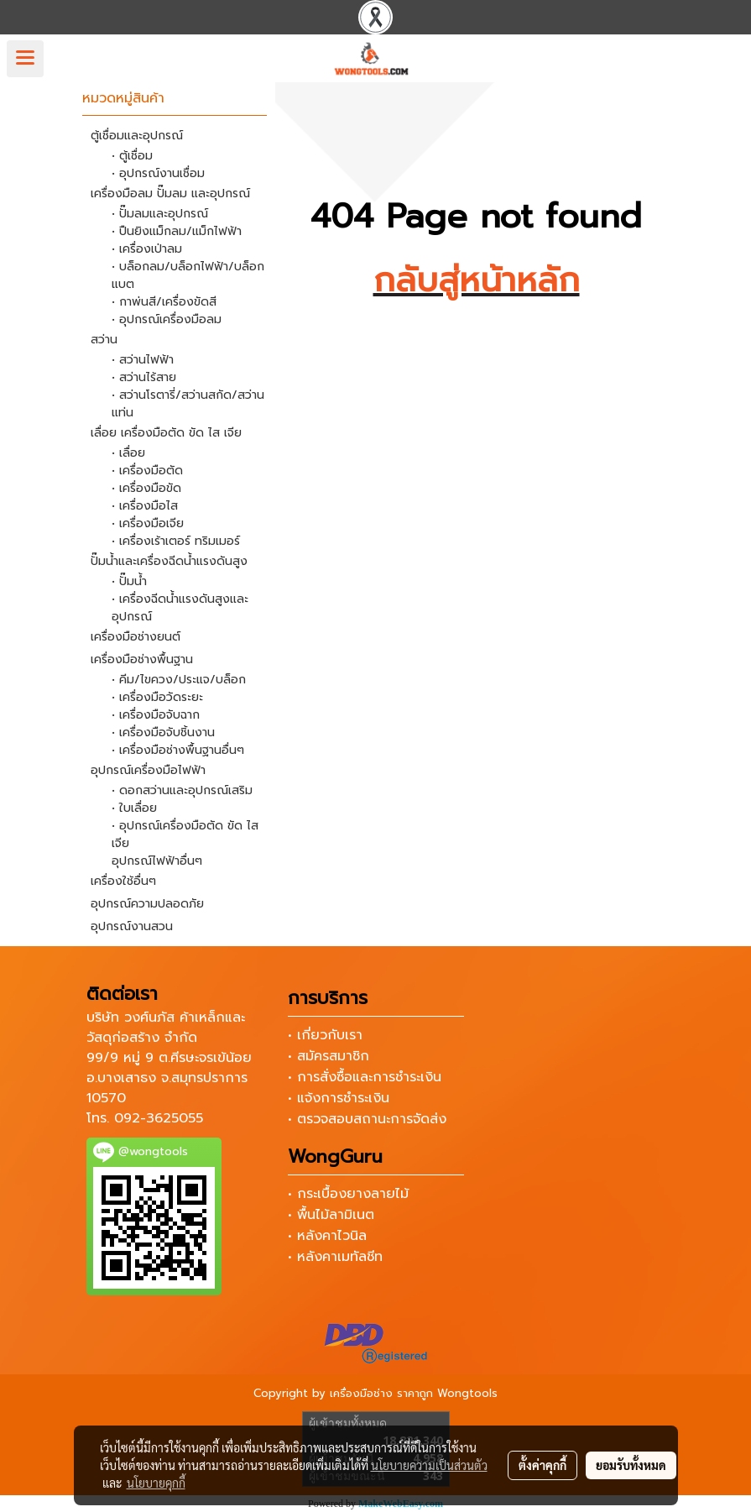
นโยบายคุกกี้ (156, 1482)
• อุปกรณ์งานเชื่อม (158, 173)
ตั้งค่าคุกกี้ (542, 1465)
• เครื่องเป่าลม (147, 249)
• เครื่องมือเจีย (148, 523)
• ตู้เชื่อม (132, 156)
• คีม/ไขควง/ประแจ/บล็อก (179, 679)
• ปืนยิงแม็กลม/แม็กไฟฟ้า (177, 231)
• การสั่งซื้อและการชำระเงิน (364, 1077)
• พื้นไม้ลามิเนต (331, 1215)
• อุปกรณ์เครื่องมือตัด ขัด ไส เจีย (185, 834)
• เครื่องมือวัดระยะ (157, 697)
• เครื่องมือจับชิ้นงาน (163, 732)
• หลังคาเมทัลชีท (335, 1257)
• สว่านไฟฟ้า (143, 360)
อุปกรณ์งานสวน (132, 926)
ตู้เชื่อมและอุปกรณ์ (137, 135)
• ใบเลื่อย (134, 808)
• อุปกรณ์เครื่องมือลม (167, 319)
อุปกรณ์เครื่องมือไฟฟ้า (148, 770)
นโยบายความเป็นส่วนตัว (429, 1465)
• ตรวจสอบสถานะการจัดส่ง (367, 1119)
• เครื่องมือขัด (146, 488)
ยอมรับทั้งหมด (631, 1465)
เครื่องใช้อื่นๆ (123, 881)
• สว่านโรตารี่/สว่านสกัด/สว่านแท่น (188, 403)
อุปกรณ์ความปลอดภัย (147, 904)
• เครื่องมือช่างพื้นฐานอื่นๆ (178, 750)
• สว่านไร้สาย (144, 377)
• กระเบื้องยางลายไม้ (348, 1194)
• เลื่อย (128, 453)
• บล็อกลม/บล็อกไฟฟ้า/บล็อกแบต (188, 275)
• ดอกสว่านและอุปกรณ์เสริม (182, 790)
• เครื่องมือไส (145, 506)
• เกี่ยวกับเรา (325, 1035)
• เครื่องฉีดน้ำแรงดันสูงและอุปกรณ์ (180, 607)
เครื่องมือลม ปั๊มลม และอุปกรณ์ (170, 193)
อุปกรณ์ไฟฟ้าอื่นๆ (157, 861)
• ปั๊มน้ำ (129, 581)
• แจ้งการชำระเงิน (338, 1098)
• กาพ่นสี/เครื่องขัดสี (164, 302)
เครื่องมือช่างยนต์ (135, 637)
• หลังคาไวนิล (327, 1236)
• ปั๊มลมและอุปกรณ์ (160, 213)
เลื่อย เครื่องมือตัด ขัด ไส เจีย (166, 433)
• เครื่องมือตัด (147, 470)
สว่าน (104, 339)
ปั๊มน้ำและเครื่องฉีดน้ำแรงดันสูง (169, 561)
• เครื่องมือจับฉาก (156, 715)
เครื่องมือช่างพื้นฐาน (142, 659)
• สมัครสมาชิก (328, 1056)
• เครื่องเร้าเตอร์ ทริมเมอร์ (176, 541)
